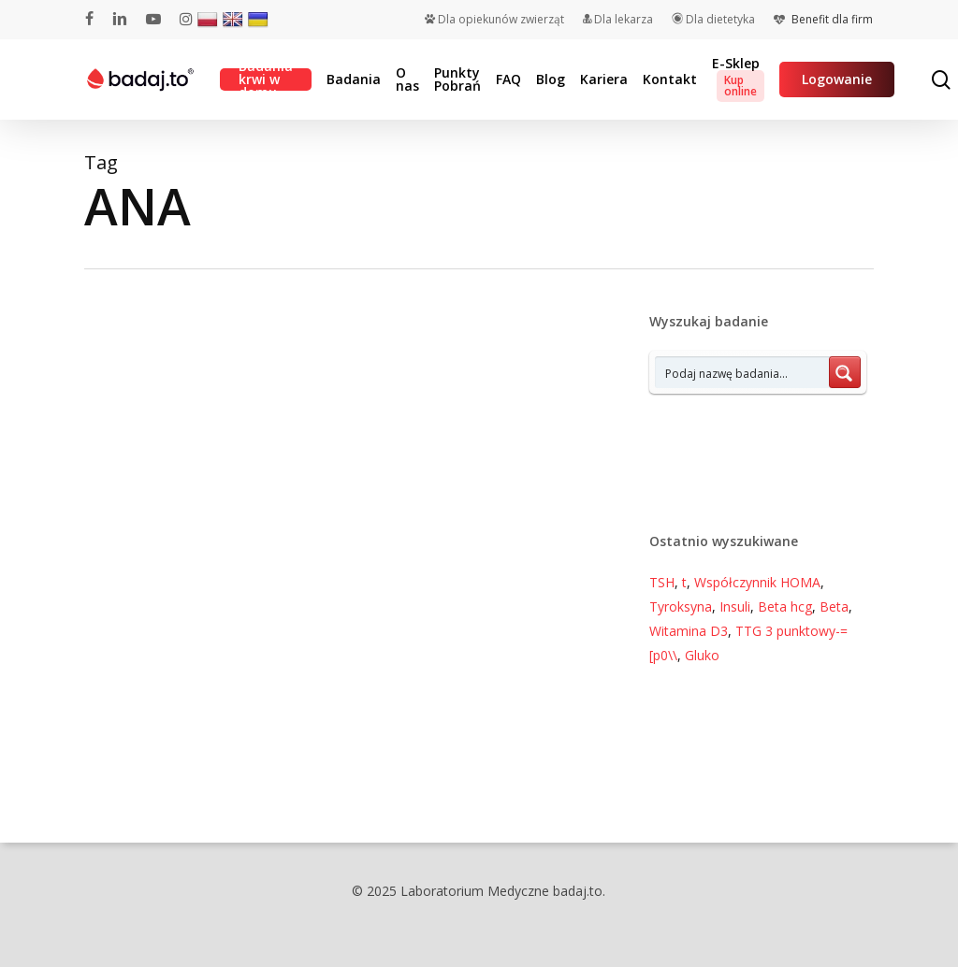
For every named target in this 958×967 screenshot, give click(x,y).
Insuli (734, 606)
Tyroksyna (680, 606)
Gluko (702, 655)
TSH (662, 582)
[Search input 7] (742, 372)
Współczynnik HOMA (757, 582)
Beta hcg (785, 606)
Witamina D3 (688, 631)
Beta (834, 606)
